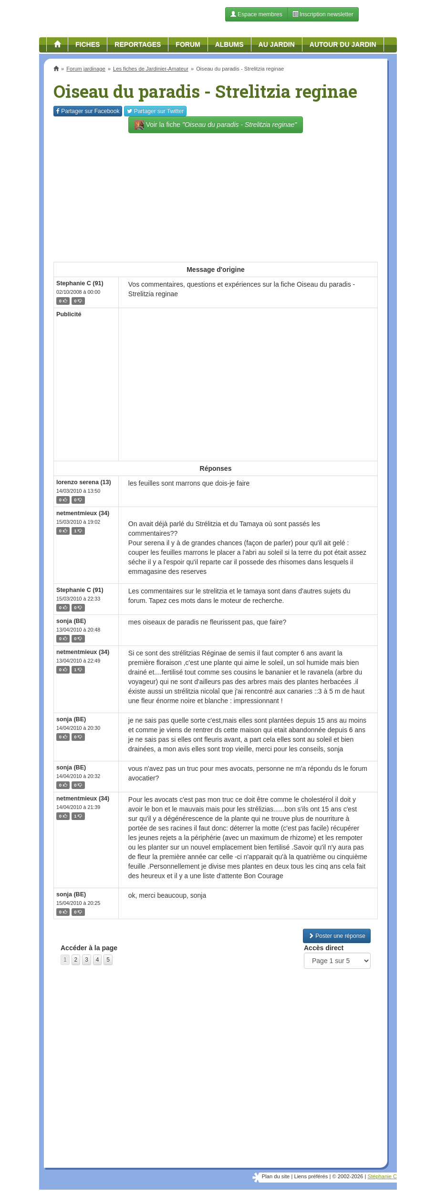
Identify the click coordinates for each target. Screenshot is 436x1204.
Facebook (87, 111)
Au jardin (277, 44)
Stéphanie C (382, 1176)
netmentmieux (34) (82, 513)
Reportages (137, 44)
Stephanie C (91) (80, 283)
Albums (229, 44)
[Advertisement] (215, 192)
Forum (188, 44)
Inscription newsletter (322, 14)
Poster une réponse (336, 936)
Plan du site (276, 1176)
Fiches (87, 44)
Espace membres (256, 14)
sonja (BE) (71, 621)
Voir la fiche (216, 125)
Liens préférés (311, 1176)
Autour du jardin (343, 44)
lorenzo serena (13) (83, 482)
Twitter (155, 111)
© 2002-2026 (347, 1176)
